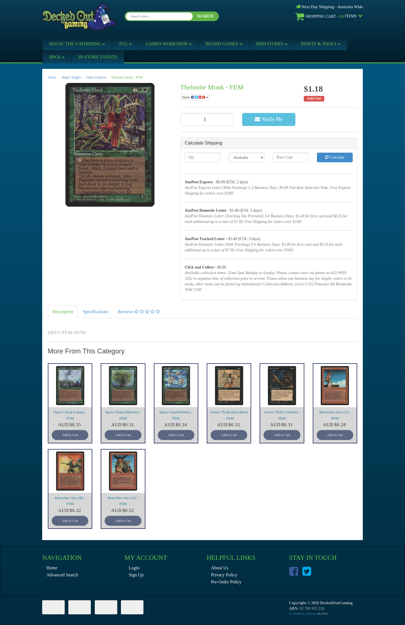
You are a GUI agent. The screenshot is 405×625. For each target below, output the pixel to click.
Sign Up (136, 574)
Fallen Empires (96, 77)
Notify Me (268, 119)
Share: (195, 97)
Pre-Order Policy (226, 581)
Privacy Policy (224, 574)
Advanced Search (62, 574)
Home (52, 77)
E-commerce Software (303, 613)
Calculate (334, 157)
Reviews (139, 311)
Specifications (96, 311)
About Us (219, 567)
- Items (326, 16)
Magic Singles (71, 77)
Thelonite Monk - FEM (127, 77)
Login (134, 567)
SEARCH (205, 16)
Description (62, 311)
